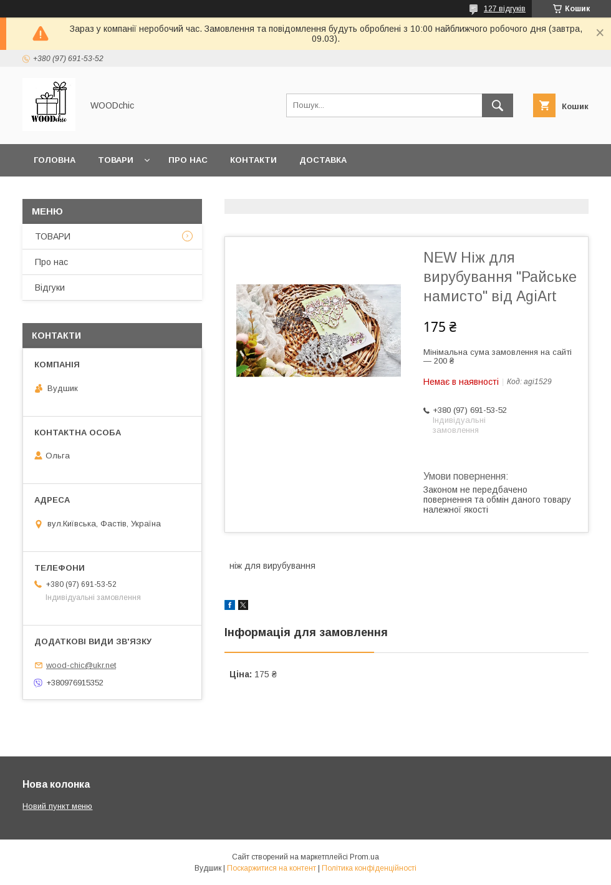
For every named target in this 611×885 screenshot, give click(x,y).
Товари (115, 160)
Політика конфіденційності (369, 868)
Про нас (188, 160)
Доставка (323, 160)
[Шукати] (497, 105)
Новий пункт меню (57, 806)
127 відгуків (505, 8)
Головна (54, 160)
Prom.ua (364, 857)
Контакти (253, 160)
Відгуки (50, 288)
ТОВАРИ (52, 236)
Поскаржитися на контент (271, 868)
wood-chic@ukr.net (81, 665)
